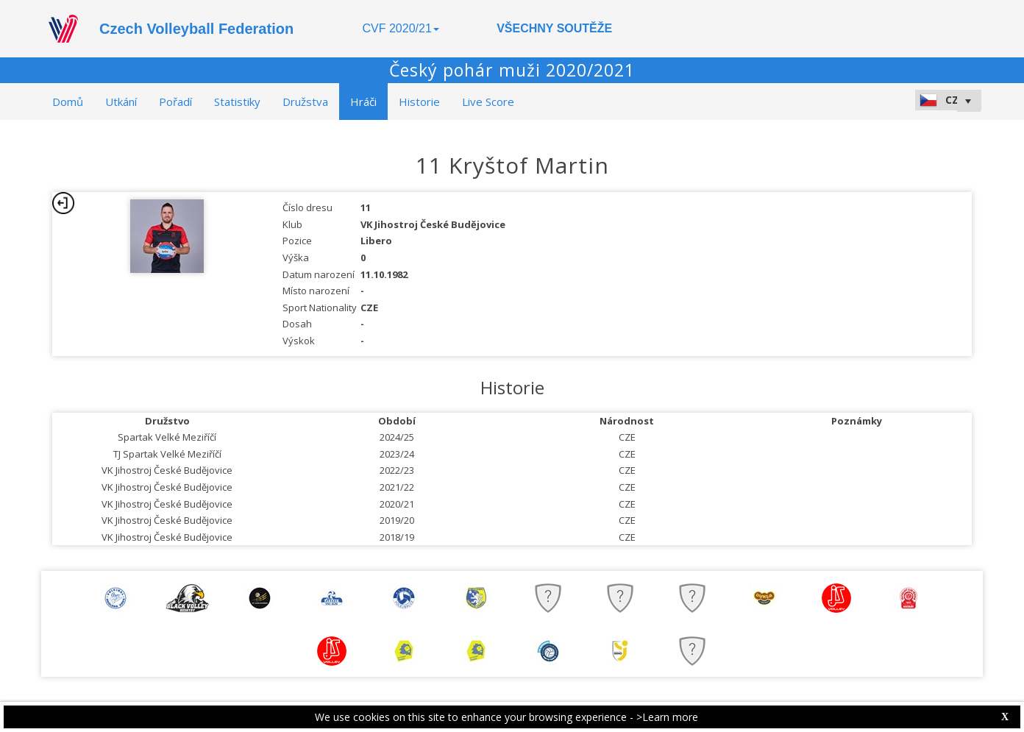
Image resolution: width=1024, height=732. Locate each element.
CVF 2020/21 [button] (401, 28)
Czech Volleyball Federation (196, 29)
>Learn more (667, 717)
